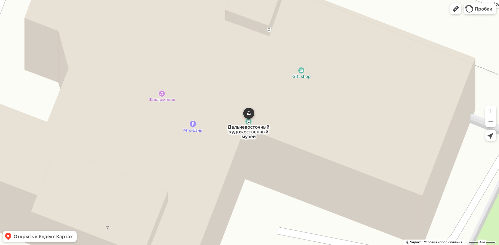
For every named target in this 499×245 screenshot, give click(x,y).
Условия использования (443, 242)
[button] (455, 8)
